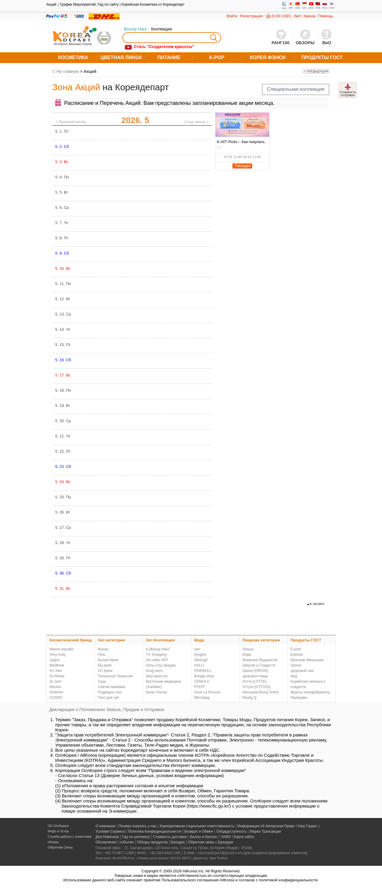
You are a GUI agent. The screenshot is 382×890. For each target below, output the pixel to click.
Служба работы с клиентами (69, 836)
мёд (294, 676)
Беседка (178, 842)
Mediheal (57, 665)
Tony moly (58, 654)
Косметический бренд (71, 640)
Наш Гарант (308, 826)
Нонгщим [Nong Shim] (260, 692)
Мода (199, 640)
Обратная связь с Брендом (210, 842)
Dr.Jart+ (56, 681)
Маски (103, 649)
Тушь (102, 681)
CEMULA (201, 681)
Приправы (299, 698)
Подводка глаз (110, 692)
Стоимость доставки (170, 837)
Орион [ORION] (255, 671)
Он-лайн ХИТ (157, 660)
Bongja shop (204, 676)
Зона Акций (76, 87)
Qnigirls (200, 654)
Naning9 (201, 660)
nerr (197, 649)
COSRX (56, 698)
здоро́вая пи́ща (255, 676)
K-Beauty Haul (157, 649)
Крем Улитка (156, 692)
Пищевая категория (261, 640)
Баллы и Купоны (204, 837)
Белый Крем (108, 660)
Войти (232, 16)
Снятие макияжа (111, 687)
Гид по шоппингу (136, 837)
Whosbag (202, 698)
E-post (296, 649)
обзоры (53, 842)
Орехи (296, 665)
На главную (67, 71)
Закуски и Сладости (258, 665)
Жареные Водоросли (260, 660)
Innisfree (56, 692)
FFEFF (199, 687)
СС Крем (105, 671)
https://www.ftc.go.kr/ (208, 805)
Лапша (247, 649)
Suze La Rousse (207, 692)
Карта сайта (244, 837)
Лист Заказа (304, 16)
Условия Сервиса (110, 831)
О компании (105, 826)
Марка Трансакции (265, 831)
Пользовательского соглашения (190, 880)
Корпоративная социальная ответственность (197, 826)
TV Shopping (156, 654)
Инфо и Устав (58, 831)
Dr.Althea (57, 676)
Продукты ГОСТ (306, 640)
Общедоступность (231, 831)
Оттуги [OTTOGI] (256, 687)
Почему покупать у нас (137, 826)
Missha (55, 687)
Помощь (325, 16)
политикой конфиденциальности (288, 880)
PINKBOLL (203, 671)
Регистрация (251, 16)
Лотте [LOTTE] (254, 681)
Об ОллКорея (58, 826)
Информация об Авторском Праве (266, 826)
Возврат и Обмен (198, 831)
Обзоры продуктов (152, 842)
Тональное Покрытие (115, 676)
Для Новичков (107, 837)
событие (126, 842)
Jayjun (55, 660)
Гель (101, 654)
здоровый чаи (302, 671)
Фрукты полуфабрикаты (310, 692)
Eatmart (297, 654)
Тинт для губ (108, 698)
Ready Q (249, 698)
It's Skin (56, 671)
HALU (199, 665)
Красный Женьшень (307, 660)
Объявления (106, 842)
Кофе (246, 654)
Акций (90, 71)
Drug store (154, 671)
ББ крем (105, 665)
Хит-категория (111, 640)
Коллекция (161, 29)
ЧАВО (226, 837)
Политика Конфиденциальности (154, 831)
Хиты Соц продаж (160, 665)
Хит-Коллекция (160, 640)
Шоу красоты (156, 676)
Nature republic (62, 649)
